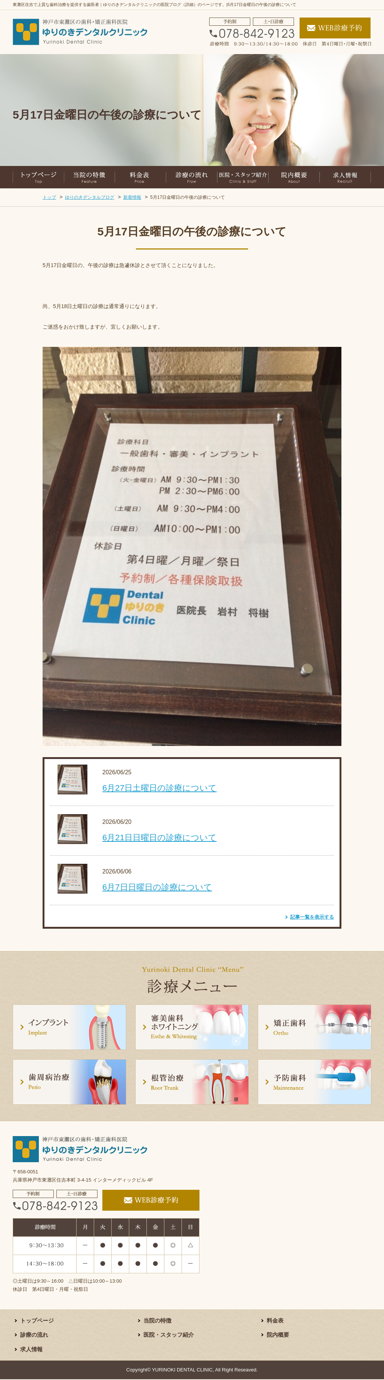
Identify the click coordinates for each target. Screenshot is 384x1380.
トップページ (38, 1321)
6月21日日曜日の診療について (159, 837)
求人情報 (32, 1350)
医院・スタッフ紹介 (170, 1335)
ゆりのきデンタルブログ (89, 197)
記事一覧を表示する (312, 917)
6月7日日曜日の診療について (157, 887)
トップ (49, 197)
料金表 (276, 1321)
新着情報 (132, 197)
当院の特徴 (158, 1321)
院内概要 (279, 1335)
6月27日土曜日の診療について (159, 788)
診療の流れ (35, 1335)
